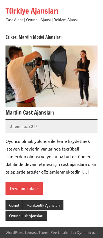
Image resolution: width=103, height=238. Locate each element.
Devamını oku (23, 188)
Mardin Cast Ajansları (29, 113)
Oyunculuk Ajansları (26, 215)
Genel (14, 205)
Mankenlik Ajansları (43, 205)
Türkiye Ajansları (32, 10)
